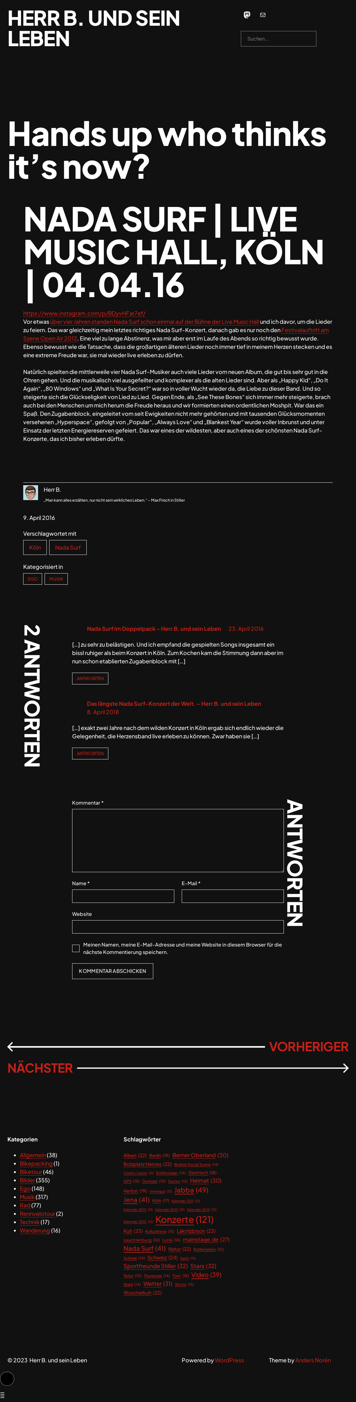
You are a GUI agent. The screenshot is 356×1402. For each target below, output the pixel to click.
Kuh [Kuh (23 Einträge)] (133, 1231)
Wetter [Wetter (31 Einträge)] (157, 1283)
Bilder (27, 1180)
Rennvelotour (37, 1213)
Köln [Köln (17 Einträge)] (160, 1201)
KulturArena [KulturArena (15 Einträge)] (159, 1231)
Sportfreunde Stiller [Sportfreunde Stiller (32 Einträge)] (156, 1266)
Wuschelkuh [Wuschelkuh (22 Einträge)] (143, 1292)
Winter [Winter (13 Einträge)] (184, 1284)
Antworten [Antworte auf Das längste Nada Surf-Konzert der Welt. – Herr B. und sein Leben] (90, 753)
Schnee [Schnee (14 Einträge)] (134, 1258)
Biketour (31, 1171)
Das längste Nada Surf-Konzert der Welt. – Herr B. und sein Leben (174, 703)
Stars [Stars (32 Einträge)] (203, 1266)
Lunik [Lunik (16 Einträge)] (171, 1240)
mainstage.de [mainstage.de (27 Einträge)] (206, 1240)
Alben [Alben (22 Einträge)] (135, 1155)
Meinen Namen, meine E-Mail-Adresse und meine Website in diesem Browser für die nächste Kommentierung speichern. (182, 948)
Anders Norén (313, 1360)
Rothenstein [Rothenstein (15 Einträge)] (208, 1249)
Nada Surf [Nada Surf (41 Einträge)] (145, 1248)
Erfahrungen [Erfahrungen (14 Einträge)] (171, 1173)
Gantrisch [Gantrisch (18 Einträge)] (202, 1173)
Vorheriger (309, 1046)
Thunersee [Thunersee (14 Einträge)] (157, 1276)
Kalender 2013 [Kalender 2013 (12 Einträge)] (170, 1209)
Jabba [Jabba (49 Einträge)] (191, 1190)
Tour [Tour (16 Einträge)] (180, 1276)
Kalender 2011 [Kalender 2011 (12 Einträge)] (185, 1200)
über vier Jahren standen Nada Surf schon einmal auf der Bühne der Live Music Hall (154, 321)
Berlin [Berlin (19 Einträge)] (159, 1155)
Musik (56, 579)
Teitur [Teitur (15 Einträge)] (132, 1276)
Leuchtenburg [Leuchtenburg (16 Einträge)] (142, 1240)
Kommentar (88, 802)
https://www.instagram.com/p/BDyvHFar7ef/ (84, 313)
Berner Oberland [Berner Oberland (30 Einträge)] (200, 1155)
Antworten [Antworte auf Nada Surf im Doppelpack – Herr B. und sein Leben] (90, 678)
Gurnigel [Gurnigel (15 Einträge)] (154, 1181)
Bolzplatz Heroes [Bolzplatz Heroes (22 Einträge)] (148, 1163)
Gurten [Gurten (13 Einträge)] (178, 1181)
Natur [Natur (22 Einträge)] (179, 1248)
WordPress (229, 1360)
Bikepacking (36, 1163)
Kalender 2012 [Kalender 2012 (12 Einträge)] (138, 1209)
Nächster (40, 1067)
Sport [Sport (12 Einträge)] (188, 1258)
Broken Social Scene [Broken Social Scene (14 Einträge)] (196, 1164)
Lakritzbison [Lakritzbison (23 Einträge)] (196, 1231)
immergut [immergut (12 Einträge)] (161, 1191)
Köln (35, 547)
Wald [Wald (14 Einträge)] (132, 1284)
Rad (25, 1205)
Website (82, 914)
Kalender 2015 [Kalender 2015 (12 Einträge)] (138, 1221)
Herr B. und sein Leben (93, 28)
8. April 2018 (103, 711)
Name (81, 883)
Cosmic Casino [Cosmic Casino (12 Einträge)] (139, 1173)
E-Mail (191, 883)
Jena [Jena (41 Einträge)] (137, 1200)
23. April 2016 (246, 628)
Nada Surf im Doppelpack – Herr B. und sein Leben (154, 628)
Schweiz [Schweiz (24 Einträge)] (162, 1257)
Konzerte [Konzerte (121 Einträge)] (184, 1219)
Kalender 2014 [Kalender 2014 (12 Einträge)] (201, 1209)
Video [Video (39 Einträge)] (206, 1274)
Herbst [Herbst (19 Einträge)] (135, 1191)
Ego (32, 579)
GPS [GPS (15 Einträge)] (132, 1181)
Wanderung (35, 1230)
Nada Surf (68, 547)
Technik (30, 1221)
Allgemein (33, 1154)
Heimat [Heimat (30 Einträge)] (206, 1180)
